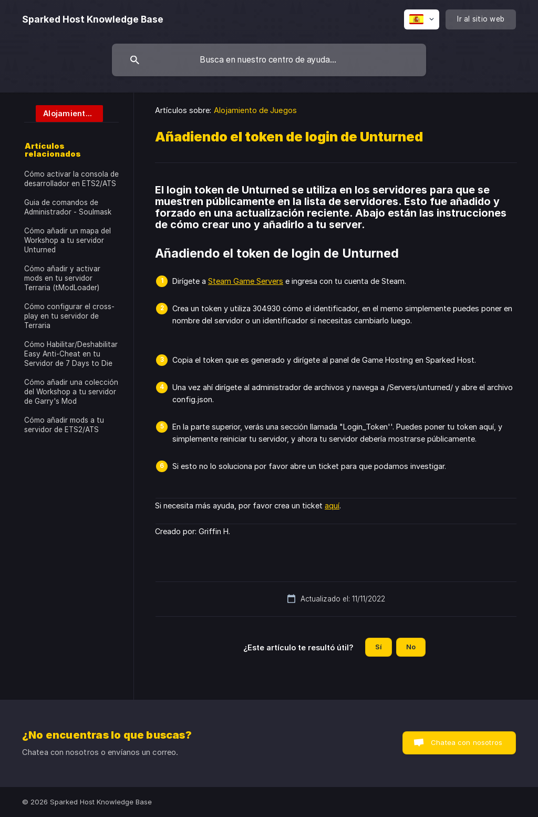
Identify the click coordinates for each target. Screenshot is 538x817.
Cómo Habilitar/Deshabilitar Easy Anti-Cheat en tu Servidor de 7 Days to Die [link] (71, 353)
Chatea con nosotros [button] (466, 742)
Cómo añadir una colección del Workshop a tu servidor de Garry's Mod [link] (71, 391)
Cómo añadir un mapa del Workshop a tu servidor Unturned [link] (67, 240)
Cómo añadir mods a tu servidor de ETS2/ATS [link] (64, 425)
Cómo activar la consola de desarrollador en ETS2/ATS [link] (71, 179)
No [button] (411, 646)
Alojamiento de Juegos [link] (255, 110)
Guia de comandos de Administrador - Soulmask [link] (67, 207)
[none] (92, 19)
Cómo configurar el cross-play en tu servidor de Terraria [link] (69, 316)
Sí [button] (378, 646)
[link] (63, 113)
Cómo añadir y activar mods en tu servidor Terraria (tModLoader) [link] (62, 278)
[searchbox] (269, 60)
